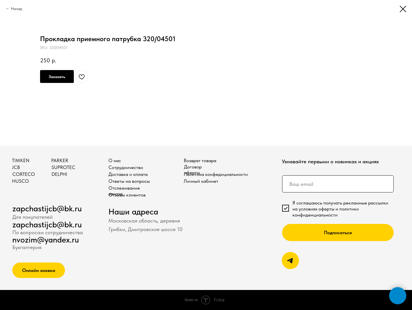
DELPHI (59, 174)
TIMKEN (20, 160)
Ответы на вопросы (129, 181)
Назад (16, 8)
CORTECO (23, 174)
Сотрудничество (125, 167)
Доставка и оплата (128, 174)
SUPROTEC (63, 167)
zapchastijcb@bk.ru (47, 208)
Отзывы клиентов (127, 195)
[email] (338, 183)
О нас (114, 160)
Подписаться (338, 232)
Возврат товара (200, 160)
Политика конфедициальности (216, 174)
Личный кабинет (201, 181)
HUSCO (20, 181)
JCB (16, 167)
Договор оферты (193, 169)
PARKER (59, 160)
